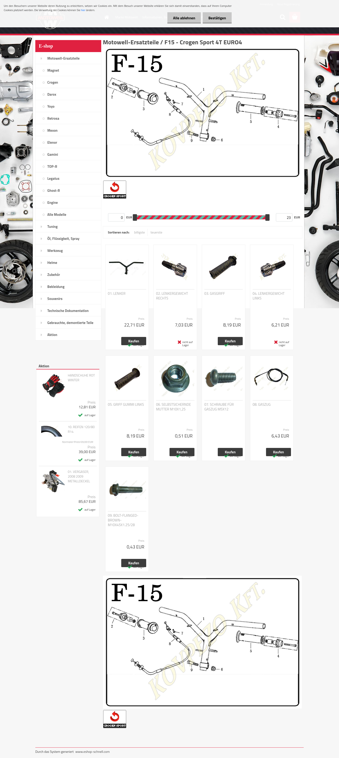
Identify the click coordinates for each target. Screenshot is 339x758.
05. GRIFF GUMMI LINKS (126, 404)
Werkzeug (55, 250)
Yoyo (51, 106)
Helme (52, 262)
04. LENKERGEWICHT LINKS (269, 296)
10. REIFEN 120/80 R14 (81, 429)
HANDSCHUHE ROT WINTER (81, 377)
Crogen (52, 82)
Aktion (52, 334)
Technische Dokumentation (68, 310)
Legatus (53, 178)
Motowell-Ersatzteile (63, 58)
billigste (139, 232)
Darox (51, 94)
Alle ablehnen (183, 18)
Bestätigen (217, 18)
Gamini (52, 154)
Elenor (52, 142)
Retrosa (53, 118)
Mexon (52, 130)
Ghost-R (53, 190)
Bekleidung (56, 286)
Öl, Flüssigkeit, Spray (63, 238)
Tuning (52, 226)
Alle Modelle (56, 214)
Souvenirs (54, 298)
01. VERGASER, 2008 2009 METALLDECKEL (79, 476)
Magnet (53, 70)
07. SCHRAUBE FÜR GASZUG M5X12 (219, 407)
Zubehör (53, 274)
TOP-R (52, 166)
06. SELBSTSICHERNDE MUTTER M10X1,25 (173, 407)
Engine (52, 202)
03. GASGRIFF (214, 293)
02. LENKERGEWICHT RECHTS (172, 296)
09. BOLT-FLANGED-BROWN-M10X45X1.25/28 (123, 520)
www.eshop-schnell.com (92, 751)
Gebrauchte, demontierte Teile (70, 322)
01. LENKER (116, 293)
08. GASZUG (262, 404)
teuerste (156, 232)
